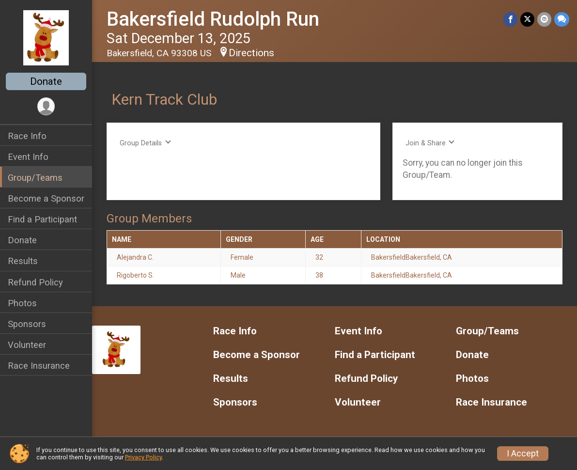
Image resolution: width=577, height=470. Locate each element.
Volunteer (27, 345)
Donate (46, 81)
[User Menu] (46, 106)
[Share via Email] (544, 19)
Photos (22, 303)
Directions (251, 53)
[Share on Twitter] (527, 19)
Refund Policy (35, 282)
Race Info (27, 136)
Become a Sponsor (46, 198)
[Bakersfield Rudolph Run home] (45, 37)
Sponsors (27, 324)
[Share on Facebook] (510, 19)
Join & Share (430, 142)
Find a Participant (42, 219)
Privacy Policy (143, 457)
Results (23, 261)
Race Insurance (39, 365)
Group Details (146, 142)
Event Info (28, 157)
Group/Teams (35, 177)
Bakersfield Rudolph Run (213, 19)
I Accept (523, 453)
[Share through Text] (561, 19)
